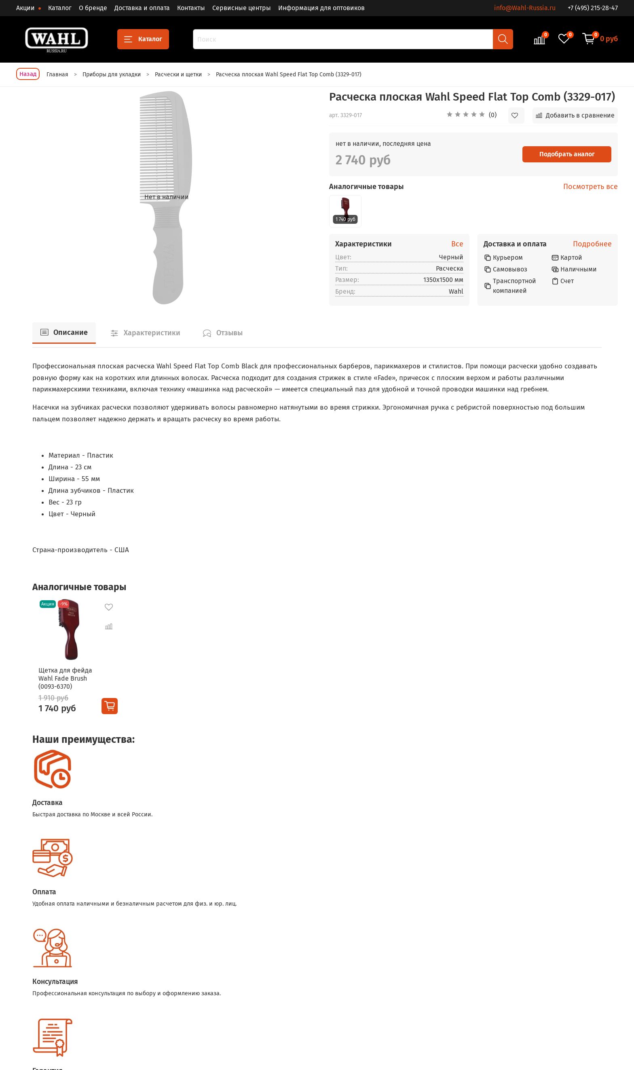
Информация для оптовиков (321, 8)
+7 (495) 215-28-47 (593, 8)
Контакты (191, 8)
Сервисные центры (241, 8)
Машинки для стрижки (222, 966)
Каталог (60, 8)
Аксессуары (301, 993)
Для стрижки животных (317, 980)
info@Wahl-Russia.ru (525, 8)
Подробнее (592, 244)
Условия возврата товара (415, 993)
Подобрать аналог (567, 154)
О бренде (93, 8)
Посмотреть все (590, 187)
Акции (26, 8)
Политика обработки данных (421, 1007)
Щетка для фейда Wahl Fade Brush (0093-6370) (59, 684)
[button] (471, 115)
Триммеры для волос (220, 980)
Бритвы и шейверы (217, 993)
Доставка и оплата (142, 8)
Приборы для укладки (315, 966)
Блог (499, 980)
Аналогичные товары (366, 187)
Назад (27, 74)
